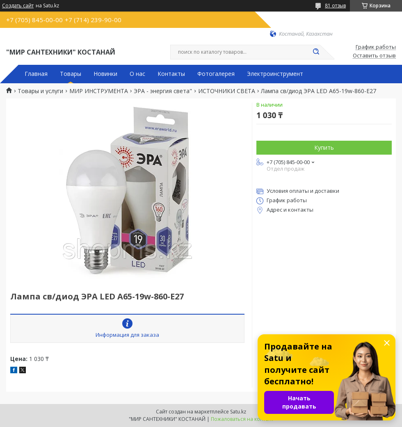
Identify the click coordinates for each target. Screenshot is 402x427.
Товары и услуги (40, 91)
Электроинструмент (275, 74)
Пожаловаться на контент (242, 419)
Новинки (105, 74)
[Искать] (316, 52)
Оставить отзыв (374, 56)
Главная (36, 74)
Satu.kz (238, 411)
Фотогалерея (216, 74)
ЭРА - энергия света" (163, 91)
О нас (137, 74)
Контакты (171, 74)
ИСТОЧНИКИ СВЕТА (226, 91)
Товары (70, 74)
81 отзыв (335, 5)
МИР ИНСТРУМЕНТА (98, 91)
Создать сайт (18, 6)
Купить (324, 147)
